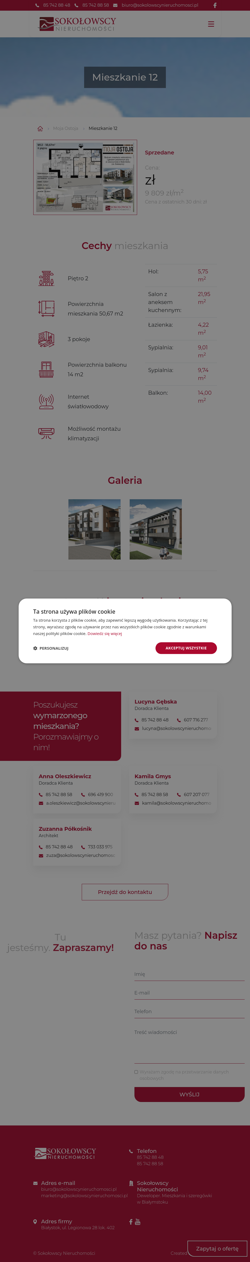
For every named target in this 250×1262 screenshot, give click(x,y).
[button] (51, 648)
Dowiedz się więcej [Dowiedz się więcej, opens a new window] (105, 633)
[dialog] (125, 630)
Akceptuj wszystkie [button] (186, 647)
